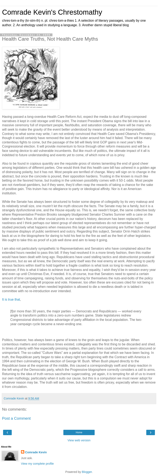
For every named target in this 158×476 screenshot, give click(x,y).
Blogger (87, 472)
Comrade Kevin (36, 452)
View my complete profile (37, 463)
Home (79, 432)
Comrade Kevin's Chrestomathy (52, 12)
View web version (79, 440)
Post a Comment (16, 418)
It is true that (11, 299)
